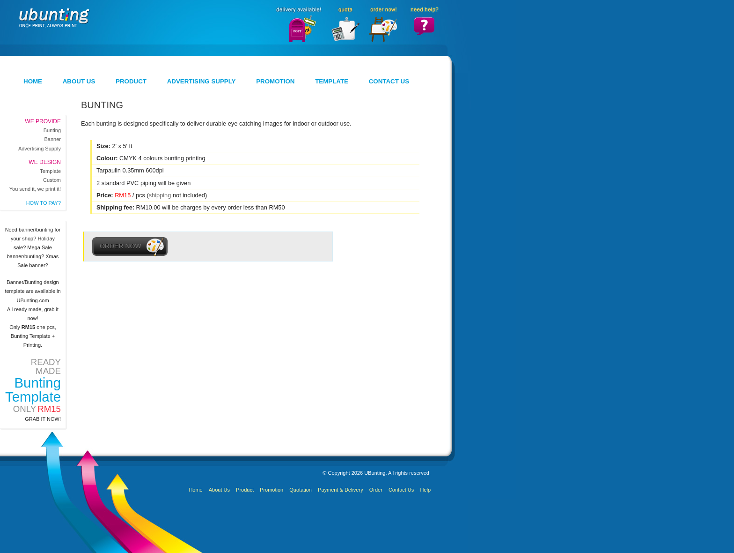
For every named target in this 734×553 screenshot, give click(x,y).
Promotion (275, 81)
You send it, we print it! (35, 189)
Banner (52, 139)
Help (425, 490)
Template (331, 81)
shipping (160, 195)
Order (375, 490)
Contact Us (389, 81)
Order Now (130, 246)
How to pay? (43, 203)
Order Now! (383, 24)
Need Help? (424, 24)
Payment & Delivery (340, 490)
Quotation (300, 490)
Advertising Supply (201, 81)
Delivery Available (297, 24)
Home (32, 81)
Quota (344, 24)
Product (131, 81)
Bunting (52, 130)
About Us (79, 81)
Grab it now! (43, 419)
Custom (52, 180)
